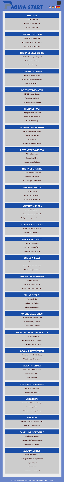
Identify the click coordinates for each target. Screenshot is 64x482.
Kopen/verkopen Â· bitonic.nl (32, 228)
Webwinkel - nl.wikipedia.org (32, 411)
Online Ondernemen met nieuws (32, 288)
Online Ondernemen (32, 280)
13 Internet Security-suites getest (32, 57)
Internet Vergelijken (32, 158)
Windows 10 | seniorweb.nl (32, 425)
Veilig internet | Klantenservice (32, 369)
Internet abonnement (32, 27)
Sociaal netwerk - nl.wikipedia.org (32, 355)
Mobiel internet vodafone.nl (32, 247)
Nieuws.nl (32, 262)
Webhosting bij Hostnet (32, 392)
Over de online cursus (32, 83)
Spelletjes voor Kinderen (32, 303)
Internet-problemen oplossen (32, 117)
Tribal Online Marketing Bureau (32, 143)
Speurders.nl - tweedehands (32, 232)
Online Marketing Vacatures (32, 322)
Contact (51, 480)
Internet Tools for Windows (32, 195)
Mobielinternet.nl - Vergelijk (32, 251)
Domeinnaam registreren (32, 436)
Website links (32, 467)
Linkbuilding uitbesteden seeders (32, 79)
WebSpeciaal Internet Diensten (32, 102)
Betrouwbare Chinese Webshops (32, 403)
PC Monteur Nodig (32, 121)
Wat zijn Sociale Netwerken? (32, 359)
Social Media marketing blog (32, 344)
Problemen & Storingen (32, 176)
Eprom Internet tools (32, 191)
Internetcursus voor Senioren (31, 75)
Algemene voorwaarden (42, 480)
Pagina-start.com (22, 480)
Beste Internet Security (32, 61)
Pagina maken (31, 480)
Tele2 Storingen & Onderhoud (32, 180)
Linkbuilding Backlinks (32, 135)
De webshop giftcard (32, 407)
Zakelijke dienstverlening (32, 444)
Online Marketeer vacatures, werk (32, 318)
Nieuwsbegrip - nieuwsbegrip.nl (31, 266)
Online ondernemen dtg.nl (32, 284)
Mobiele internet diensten (32, 94)
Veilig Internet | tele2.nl (32, 373)
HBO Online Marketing (32, 336)
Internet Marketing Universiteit (32, 131)
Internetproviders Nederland (32, 162)
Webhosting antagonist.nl (31, 388)
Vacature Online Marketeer (32, 326)
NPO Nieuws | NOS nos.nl (32, 270)
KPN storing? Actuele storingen (32, 172)
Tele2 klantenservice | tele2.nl (32, 214)
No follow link (32, 139)
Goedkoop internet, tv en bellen (32, 455)
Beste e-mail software (32, 19)
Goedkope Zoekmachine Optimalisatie (32, 459)
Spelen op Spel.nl (32, 299)
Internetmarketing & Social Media (32, 340)
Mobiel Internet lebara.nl (32, 243)
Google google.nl (32, 463)
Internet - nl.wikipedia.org (32, 23)
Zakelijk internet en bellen (32, 46)
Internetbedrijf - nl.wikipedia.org (32, 42)
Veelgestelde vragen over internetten (32, 218)
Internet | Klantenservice (32, 210)
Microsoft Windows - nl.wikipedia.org (32, 421)
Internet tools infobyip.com (32, 199)
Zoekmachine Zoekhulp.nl (32, 471)
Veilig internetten (32, 377)
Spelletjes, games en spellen (32, 307)
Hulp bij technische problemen (32, 113)
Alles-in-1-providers (32, 154)
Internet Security (32, 65)
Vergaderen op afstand (32, 98)
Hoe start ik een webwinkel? (32, 38)
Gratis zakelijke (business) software (31, 440)
